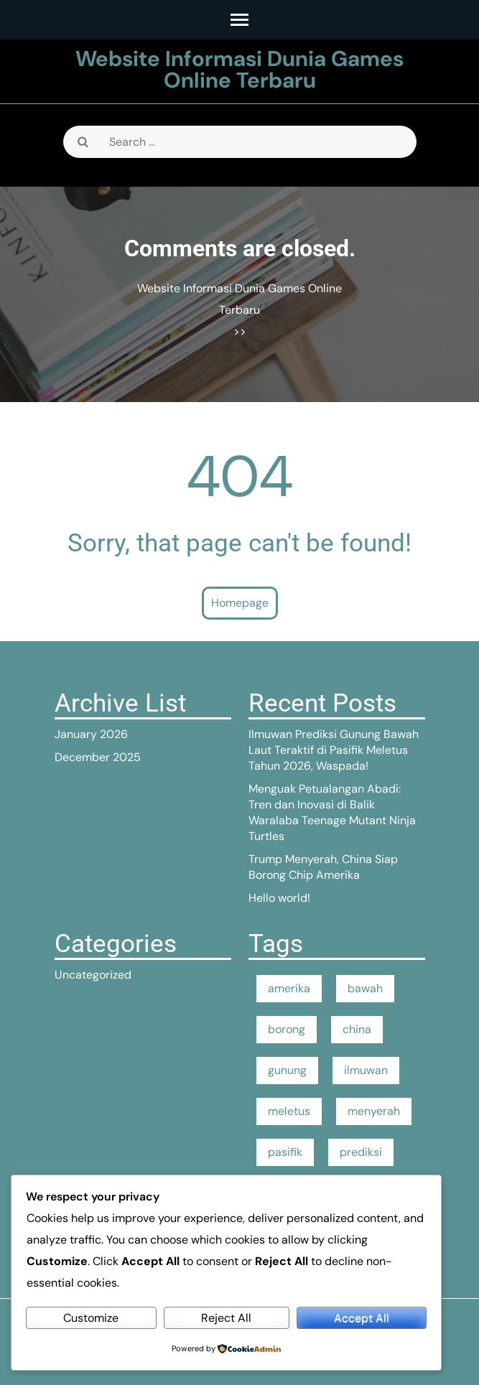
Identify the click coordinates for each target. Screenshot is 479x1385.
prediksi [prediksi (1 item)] (361, 1152)
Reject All (226, 1317)
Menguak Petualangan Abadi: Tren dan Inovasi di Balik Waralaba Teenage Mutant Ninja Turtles (332, 812)
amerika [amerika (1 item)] (289, 988)
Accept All (361, 1317)
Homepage (240, 602)
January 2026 (91, 734)
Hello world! (279, 897)
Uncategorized (93, 974)
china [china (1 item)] (357, 1029)
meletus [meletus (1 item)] (289, 1111)
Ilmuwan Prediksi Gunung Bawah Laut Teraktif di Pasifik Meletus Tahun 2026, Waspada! (333, 750)
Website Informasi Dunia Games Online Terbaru (239, 69)
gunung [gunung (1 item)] (287, 1070)
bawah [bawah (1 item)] (365, 988)
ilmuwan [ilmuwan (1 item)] (366, 1070)
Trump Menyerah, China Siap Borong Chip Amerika (323, 867)
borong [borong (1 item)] (286, 1029)
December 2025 (98, 757)
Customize (90, 1317)
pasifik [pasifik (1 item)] (285, 1152)
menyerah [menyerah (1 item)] (374, 1111)
